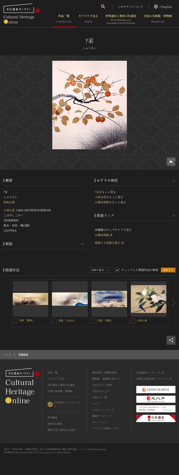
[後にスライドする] (171, 303)
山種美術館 (102, 202)
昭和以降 (9, 202)
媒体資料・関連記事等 (104, 372)
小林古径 (9, 210)
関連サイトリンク (102, 416)
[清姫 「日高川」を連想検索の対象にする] (54, 321)
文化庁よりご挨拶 (102, 385)
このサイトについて (130, 6)
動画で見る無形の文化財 (61, 430)
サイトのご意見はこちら (105, 428)
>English (163, 6)
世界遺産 (52, 417)
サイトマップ (99, 422)
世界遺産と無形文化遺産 (120, 19)
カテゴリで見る (88, 19)
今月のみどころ (101, 391)
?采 (97, 192)
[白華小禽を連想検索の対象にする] (133, 321)
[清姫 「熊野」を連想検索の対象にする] (93, 321)
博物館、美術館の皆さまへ (107, 378)
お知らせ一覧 (99, 397)
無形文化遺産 (54, 423)
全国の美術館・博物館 (158, 19)
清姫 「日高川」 (67, 320)
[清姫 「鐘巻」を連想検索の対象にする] (15, 320)
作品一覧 (64, 19)
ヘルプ (96, 403)
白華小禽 (142, 320)
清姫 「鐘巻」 (27, 320)
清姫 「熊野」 (105, 320)
